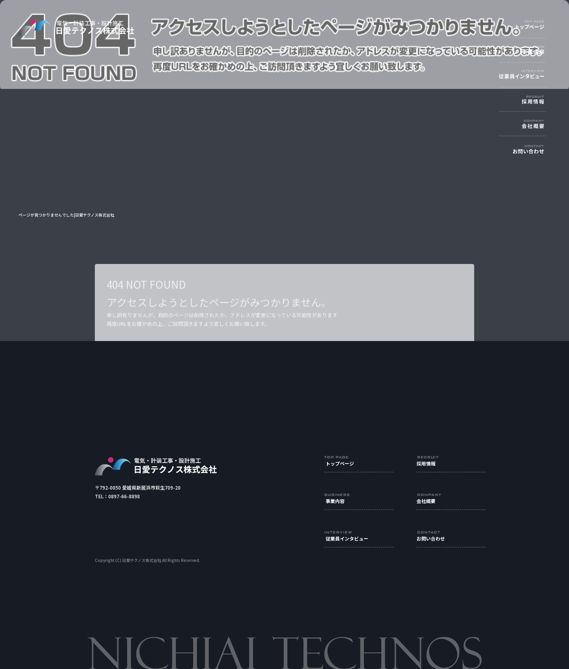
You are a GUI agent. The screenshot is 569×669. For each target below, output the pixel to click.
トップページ (531, 25)
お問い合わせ (531, 154)
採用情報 (531, 102)
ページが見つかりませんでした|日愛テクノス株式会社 (66, 215)
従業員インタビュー (531, 77)
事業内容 (531, 51)
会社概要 (531, 128)
